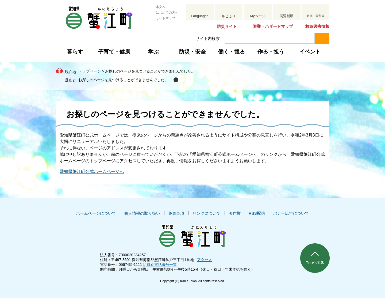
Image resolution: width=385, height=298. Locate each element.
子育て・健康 (114, 52)
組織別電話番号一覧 (160, 264)
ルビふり (229, 16)
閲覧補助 (287, 16)
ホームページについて (96, 213)
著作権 (235, 213)
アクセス (204, 260)
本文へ (160, 7)
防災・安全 (192, 52)
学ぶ (153, 52)
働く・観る (231, 52)
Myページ (257, 16)
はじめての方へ (167, 12)
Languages (199, 16)
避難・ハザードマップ (273, 26)
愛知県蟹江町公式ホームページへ (92, 171)
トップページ (89, 71)
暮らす (75, 52)
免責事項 (176, 213)
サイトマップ (165, 18)
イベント (310, 52)
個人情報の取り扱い (142, 213)
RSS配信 (257, 213)
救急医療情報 (317, 26)
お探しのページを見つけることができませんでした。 (123, 80)
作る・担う (270, 52)
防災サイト (227, 26)
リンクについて (206, 213)
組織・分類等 (315, 15)
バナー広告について (291, 213)
